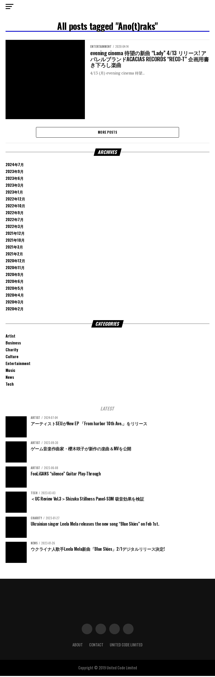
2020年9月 (15, 275)
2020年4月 (15, 296)
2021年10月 (15, 241)
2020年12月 (15, 261)
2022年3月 (15, 227)
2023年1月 (14, 193)
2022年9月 (15, 213)
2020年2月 (15, 309)
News (10, 378)
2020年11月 (15, 268)
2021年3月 (14, 248)
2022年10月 (15, 206)
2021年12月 (15, 234)
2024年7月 (15, 165)
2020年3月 (15, 303)
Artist (10, 337)
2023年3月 (15, 186)
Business (13, 344)
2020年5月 (15, 289)
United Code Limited (126, 646)
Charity (12, 351)
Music (10, 371)
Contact (96, 646)
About (77, 646)
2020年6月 (15, 282)
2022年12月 (15, 200)
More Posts (107, 132)
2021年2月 (14, 255)
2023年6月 (15, 179)
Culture (12, 358)
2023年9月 (15, 172)
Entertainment (18, 364)
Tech (10, 385)
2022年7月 (15, 220)
